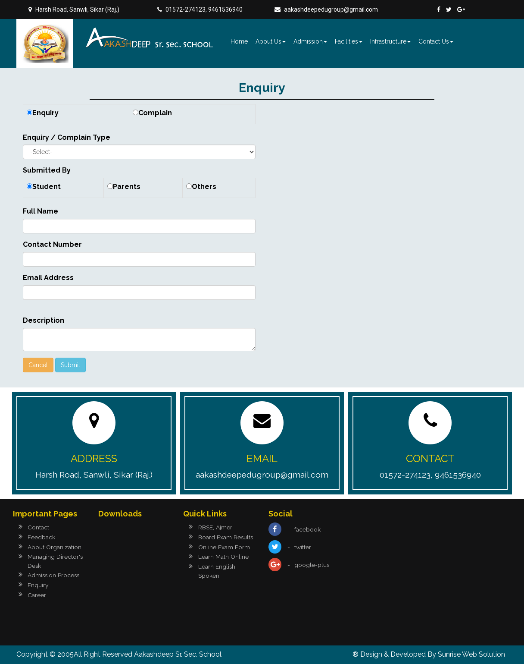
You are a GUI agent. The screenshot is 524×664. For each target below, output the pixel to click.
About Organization (54, 547)
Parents (126, 187)
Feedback (41, 537)
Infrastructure (390, 41)
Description (43, 320)
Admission (310, 41)
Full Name (40, 211)
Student (46, 187)
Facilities (348, 41)
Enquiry (45, 113)
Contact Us (435, 41)
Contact (38, 527)
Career (37, 595)
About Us (271, 41)
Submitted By (47, 170)
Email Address (48, 278)
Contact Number (52, 244)
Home (239, 41)
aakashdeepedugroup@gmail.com (331, 9)
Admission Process (54, 575)
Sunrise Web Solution (471, 654)
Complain (155, 113)
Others (204, 187)
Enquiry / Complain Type (66, 137)
